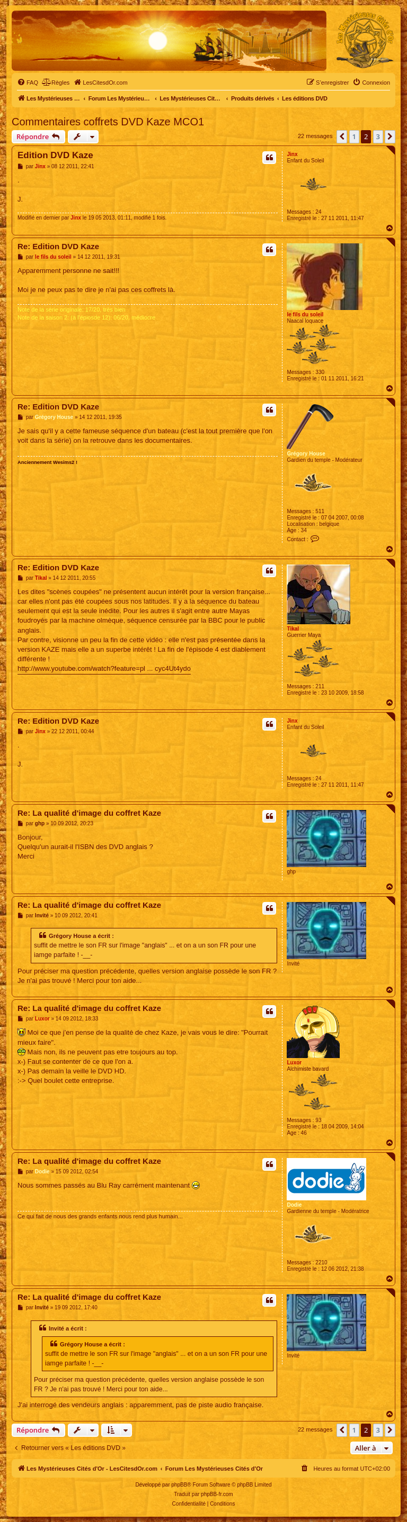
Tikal (293, 629)
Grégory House (306, 454)
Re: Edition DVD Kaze (58, 246)
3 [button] (378, 136)
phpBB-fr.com (217, 1494)
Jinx (292, 154)
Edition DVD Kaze (55, 155)
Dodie (294, 1205)
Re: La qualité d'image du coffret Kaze (89, 812)
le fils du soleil (305, 314)
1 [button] (354, 136)
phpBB (179, 1485)
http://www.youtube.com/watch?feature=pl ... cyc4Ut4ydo (104, 668)
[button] (342, 136)
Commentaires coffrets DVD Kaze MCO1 (108, 121)
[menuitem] (27, 82)
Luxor (294, 1062)
